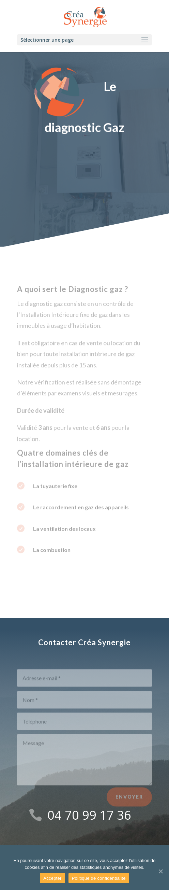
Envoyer (129, 801)
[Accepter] (160, 871)
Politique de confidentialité (99, 878)
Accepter (52, 878)
